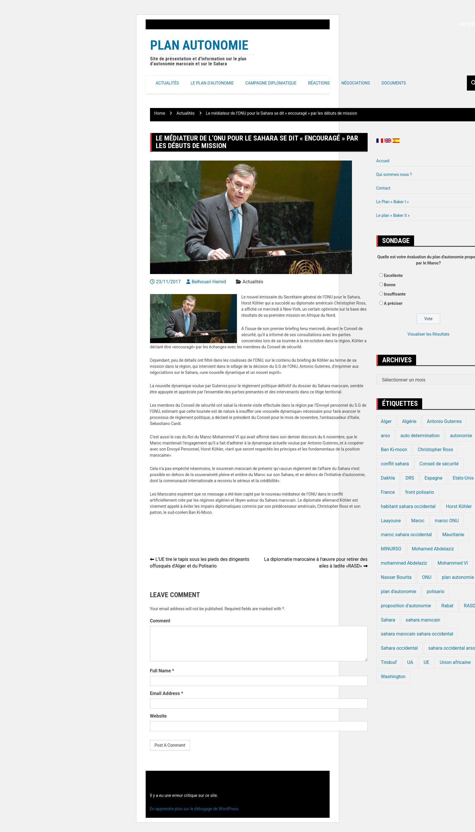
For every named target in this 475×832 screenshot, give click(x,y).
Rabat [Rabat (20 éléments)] (447, 605)
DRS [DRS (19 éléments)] (409, 478)
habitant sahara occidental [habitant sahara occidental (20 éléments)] (408, 506)
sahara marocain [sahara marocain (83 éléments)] (423, 620)
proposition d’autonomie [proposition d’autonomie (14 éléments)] (406, 605)
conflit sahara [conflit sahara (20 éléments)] (395, 464)
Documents (394, 83)
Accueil (383, 161)
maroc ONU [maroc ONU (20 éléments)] (447, 520)
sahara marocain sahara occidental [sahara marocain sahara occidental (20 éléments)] (417, 634)
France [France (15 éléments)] (388, 492)
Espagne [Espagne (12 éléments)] (433, 478)
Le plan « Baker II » (393, 215)
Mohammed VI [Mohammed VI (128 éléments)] (453, 563)
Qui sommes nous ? (394, 174)
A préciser (393, 303)
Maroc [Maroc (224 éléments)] (417, 520)
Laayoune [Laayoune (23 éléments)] (391, 520)
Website (158, 716)
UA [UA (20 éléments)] (410, 662)
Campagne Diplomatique (270, 83)
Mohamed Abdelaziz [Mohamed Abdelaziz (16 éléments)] (433, 549)
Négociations (355, 83)
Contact (383, 188)
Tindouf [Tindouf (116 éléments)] (389, 662)
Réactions (319, 83)
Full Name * (162, 670)
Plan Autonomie (199, 45)
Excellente (393, 275)
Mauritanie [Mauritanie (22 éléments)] (453, 534)
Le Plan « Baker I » (392, 201)
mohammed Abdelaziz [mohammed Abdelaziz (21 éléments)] (404, 563)
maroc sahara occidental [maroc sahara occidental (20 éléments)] (406, 534)
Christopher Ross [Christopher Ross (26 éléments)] (435, 449)
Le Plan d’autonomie (212, 83)
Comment (160, 621)
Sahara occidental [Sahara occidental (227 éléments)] (399, 648)
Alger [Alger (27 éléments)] (386, 421)
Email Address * (166, 693)
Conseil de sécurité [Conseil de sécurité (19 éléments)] (438, 464)
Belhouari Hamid (209, 281)
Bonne (389, 284)
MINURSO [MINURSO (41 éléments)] (391, 549)
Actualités (167, 83)
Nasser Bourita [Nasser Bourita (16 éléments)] (396, 577)
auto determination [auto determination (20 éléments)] (420, 435)
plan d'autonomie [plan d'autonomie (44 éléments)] (398, 591)
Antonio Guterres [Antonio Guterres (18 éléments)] (444, 421)
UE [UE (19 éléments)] (426, 662)
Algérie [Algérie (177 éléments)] (409, 421)
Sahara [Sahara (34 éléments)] (388, 620)
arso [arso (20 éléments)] (385, 435)
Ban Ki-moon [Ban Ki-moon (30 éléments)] (394, 449)
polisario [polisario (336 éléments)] (435, 591)
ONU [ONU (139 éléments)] (426, 577)
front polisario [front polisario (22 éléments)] (419, 492)
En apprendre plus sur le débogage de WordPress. (195, 808)
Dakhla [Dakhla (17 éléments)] (388, 478)
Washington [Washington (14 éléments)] (393, 676)
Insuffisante (395, 294)
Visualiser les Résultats (428, 334)
